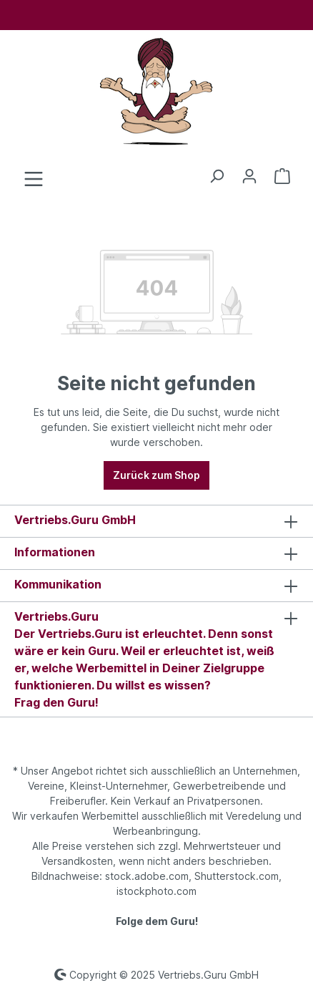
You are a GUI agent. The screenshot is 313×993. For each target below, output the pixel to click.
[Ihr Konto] (249, 176)
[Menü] (33, 179)
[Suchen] (216, 176)
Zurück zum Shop (156, 475)
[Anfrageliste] (282, 176)
